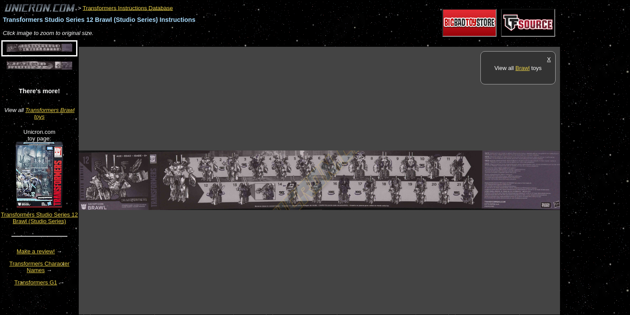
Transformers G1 (35, 282)
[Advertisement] (238, 42)
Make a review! (36, 251)
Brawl (522, 68)
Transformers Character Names (39, 266)
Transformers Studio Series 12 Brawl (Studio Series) (39, 217)
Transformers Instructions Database (128, 7)
